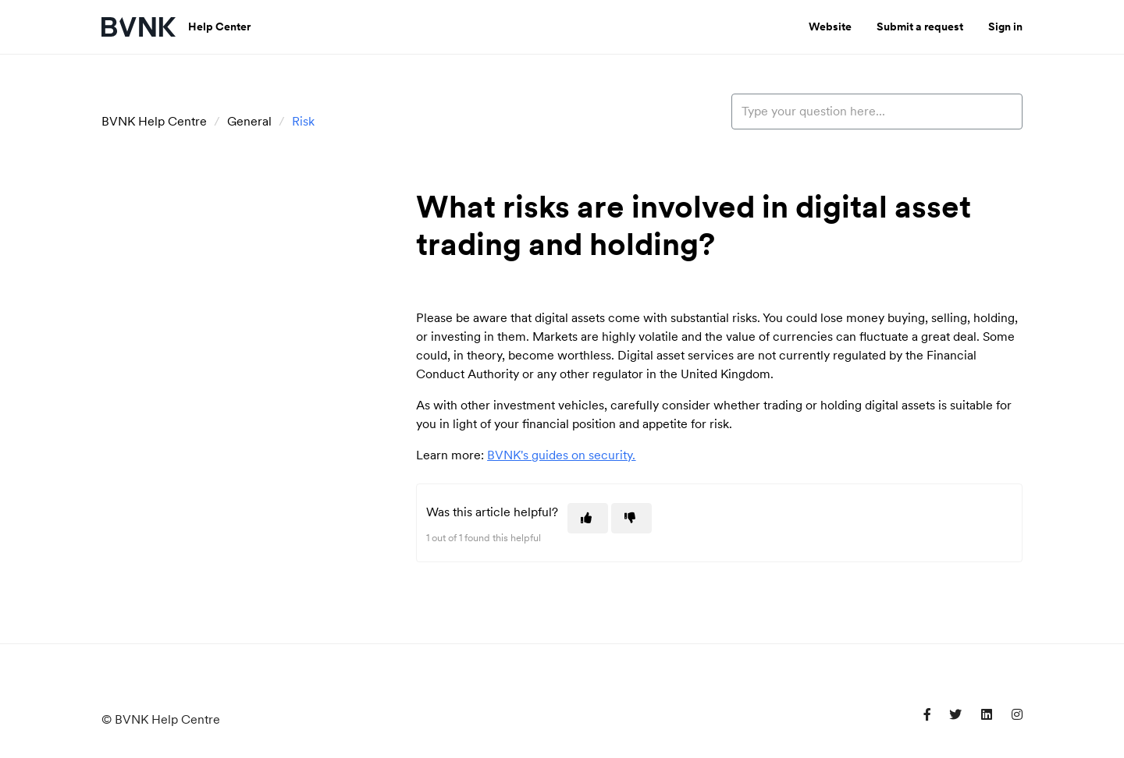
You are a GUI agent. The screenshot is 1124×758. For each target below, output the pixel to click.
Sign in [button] (1005, 26)
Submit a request (920, 26)
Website (830, 26)
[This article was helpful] (587, 518)
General (249, 121)
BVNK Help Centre (154, 121)
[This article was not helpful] (631, 518)
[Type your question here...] (877, 111)
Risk (303, 121)
